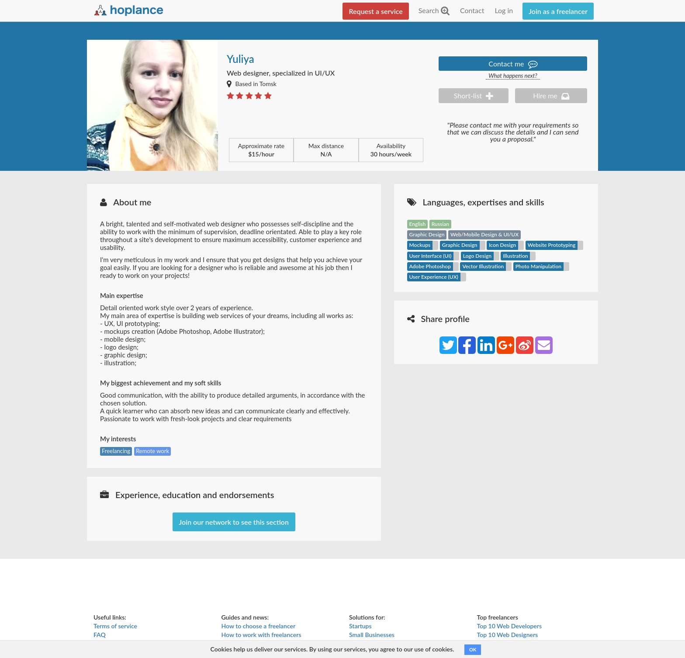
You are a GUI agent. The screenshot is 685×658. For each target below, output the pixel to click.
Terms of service (115, 626)
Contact (472, 10)
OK (472, 649)
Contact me (512, 63)
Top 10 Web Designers (507, 634)
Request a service (375, 11)
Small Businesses (371, 634)
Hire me (551, 95)
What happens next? (512, 76)
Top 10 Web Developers (509, 626)
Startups (360, 626)
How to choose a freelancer (258, 626)
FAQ (99, 634)
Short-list (473, 95)
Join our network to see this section (234, 522)
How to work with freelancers (261, 634)
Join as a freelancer (558, 11)
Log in (504, 10)
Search (434, 10)
